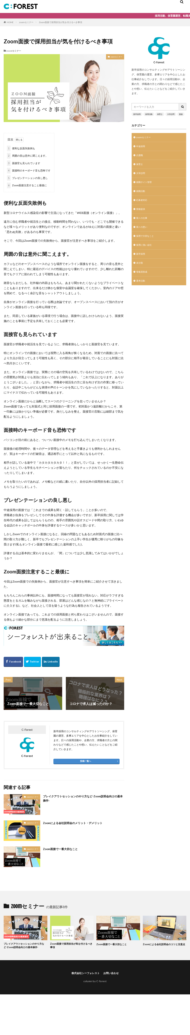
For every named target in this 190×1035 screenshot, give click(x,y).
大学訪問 (170, 114)
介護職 (140, 156)
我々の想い (142, 232)
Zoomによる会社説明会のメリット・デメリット (78, 823)
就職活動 (141, 194)
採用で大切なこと (146, 242)
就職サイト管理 (145, 185)
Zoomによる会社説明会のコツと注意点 (164, 946)
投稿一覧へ (85, 761)
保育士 (160, 114)
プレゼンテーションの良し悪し (27, 178)
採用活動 (149, 114)
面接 (181, 114)
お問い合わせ (113, 978)
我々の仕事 (142, 223)
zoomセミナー (26, 22)
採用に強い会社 (145, 251)
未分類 (140, 270)
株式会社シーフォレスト (84, 978)
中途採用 (141, 147)
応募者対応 (142, 204)
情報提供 (141, 213)
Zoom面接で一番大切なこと (64, 849)
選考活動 (141, 289)
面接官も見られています (23, 163)
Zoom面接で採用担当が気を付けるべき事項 (60, 22)
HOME (10, 22)
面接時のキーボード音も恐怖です (28, 170)
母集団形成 (142, 280)
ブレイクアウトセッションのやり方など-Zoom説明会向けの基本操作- (82, 799)
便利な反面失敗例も (21, 148)
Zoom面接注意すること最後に (27, 185)
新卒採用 (137, 114)
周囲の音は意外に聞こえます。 (27, 156)
